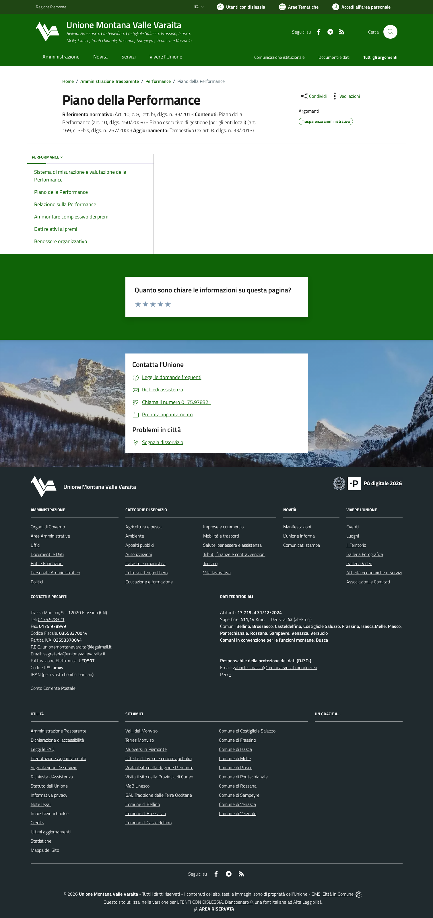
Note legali (41, 804)
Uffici (35, 545)
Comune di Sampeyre (239, 795)
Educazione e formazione (149, 581)
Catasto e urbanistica (145, 563)
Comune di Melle (235, 758)
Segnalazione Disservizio (54, 767)
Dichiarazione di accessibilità (57, 740)
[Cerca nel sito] (390, 32)
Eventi (352, 526)
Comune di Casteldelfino (148, 822)
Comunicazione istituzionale (279, 57)
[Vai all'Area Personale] (361, 7)
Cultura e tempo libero (146, 572)
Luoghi (352, 535)
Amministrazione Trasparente (109, 81)
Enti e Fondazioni (47, 563)
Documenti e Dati (47, 554)
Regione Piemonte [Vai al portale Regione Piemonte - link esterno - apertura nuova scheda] (51, 7)
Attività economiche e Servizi (374, 572)
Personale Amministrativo (55, 572)
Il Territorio (356, 545)
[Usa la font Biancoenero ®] (241, 7)
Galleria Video (359, 563)
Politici (37, 581)
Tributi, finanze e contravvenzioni (234, 554)
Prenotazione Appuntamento (58, 758)
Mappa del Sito (45, 850)
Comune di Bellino (142, 804)
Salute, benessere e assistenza (232, 545)
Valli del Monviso (141, 730)
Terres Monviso (139, 740)
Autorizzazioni (138, 554)
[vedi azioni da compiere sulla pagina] (345, 96)
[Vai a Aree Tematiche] (298, 7)
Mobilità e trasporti (221, 535)
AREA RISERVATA (213, 908)
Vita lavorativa (217, 572)
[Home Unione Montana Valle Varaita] (113, 32)
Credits (37, 822)
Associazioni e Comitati (368, 581)
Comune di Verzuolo (237, 813)
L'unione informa (299, 535)
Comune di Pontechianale (243, 776)
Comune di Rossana (238, 785)
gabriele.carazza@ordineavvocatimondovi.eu (275, 667)
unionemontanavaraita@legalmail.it (77, 646)
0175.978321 (51, 619)
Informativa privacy (49, 795)
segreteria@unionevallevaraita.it (74, 653)
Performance (158, 81)
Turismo (210, 563)
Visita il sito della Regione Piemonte (159, 767)
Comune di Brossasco (145, 813)
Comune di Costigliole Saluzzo (247, 730)
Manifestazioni (297, 526)
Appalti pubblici (139, 545)
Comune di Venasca (237, 804)
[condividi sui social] (313, 96)
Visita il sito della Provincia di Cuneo (159, 776)
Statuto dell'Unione (49, 785)
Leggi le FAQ (43, 749)
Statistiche (41, 840)
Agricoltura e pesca (143, 526)
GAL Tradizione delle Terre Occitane (158, 795)
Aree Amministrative (50, 535)
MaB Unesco (137, 785)
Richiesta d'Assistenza (52, 776)
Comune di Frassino (237, 740)
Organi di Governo (48, 526)
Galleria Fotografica (364, 554)
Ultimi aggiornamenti (51, 831)
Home (68, 81)
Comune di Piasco (235, 767)
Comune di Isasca (235, 749)
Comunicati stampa (301, 545)
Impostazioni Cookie (50, 813)
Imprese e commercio (223, 526)
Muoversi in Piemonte (146, 749)
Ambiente (134, 535)
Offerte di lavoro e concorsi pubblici (158, 758)
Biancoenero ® (239, 902)
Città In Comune (338, 893)
